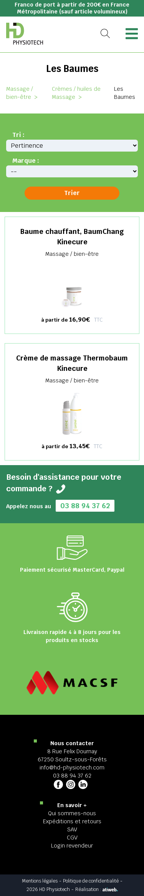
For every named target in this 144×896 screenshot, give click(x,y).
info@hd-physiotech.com (72, 767)
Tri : (18, 135)
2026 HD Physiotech (48, 889)
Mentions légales (40, 881)
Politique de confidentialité (91, 881)
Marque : (25, 161)
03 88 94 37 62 (85, 505)
